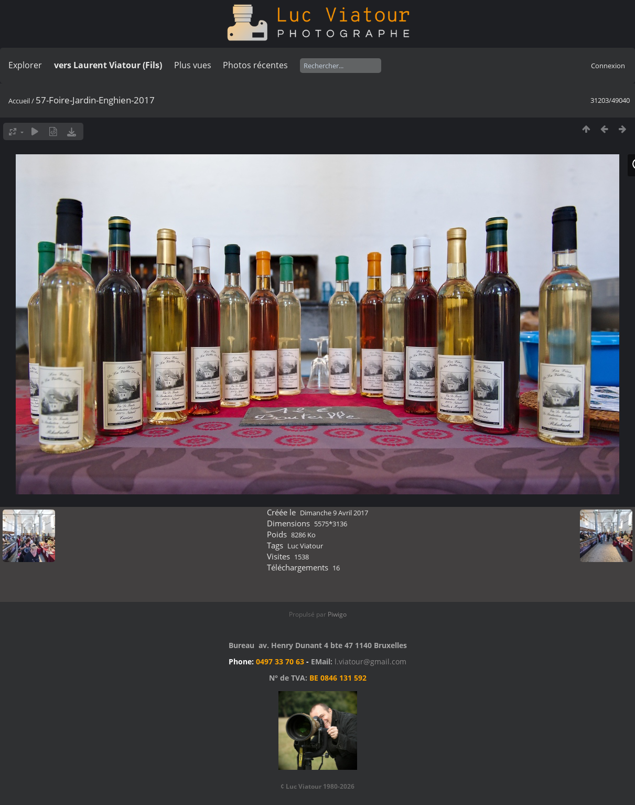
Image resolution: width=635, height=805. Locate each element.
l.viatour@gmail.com (370, 661)
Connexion (608, 65)
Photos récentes (255, 65)
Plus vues (192, 65)
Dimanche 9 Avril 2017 (334, 512)
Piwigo (337, 614)
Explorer (25, 65)
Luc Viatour (305, 545)
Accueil (19, 100)
